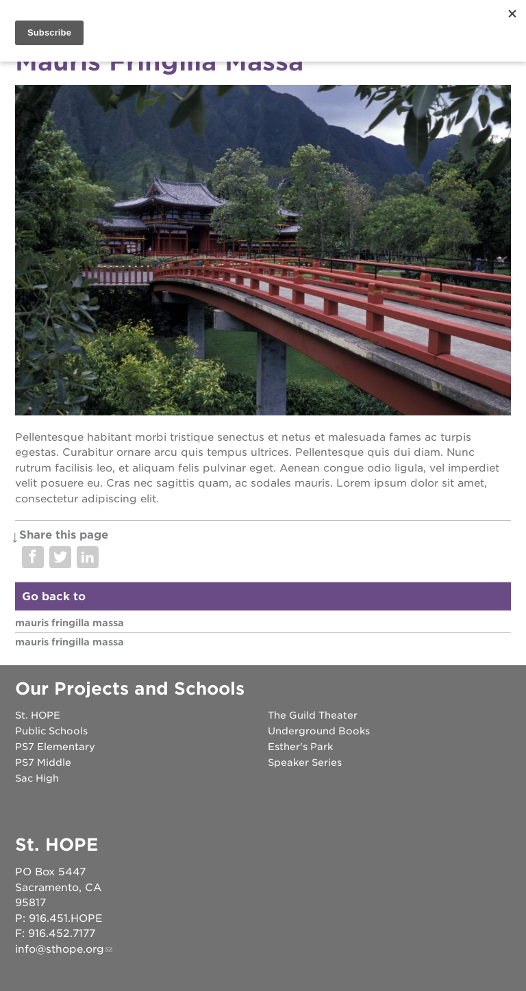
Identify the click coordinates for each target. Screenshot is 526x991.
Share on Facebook (33, 557)
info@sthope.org (59, 949)
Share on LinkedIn (88, 557)
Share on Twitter (60, 557)
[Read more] (263, 252)
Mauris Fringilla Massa (69, 622)
